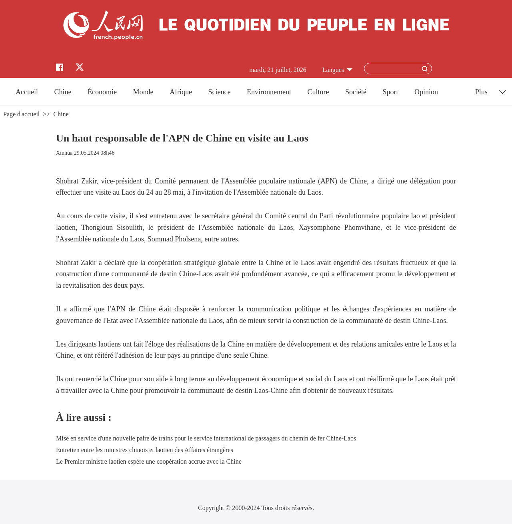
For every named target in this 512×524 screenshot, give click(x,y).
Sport (390, 92)
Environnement (269, 92)
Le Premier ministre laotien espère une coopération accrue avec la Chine (149, 461)
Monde (143, 92)
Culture (318, 92)
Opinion (426, 92)
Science (219, 92)
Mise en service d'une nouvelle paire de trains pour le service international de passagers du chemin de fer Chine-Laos (206, 438)
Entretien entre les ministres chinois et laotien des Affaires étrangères (144, 449)
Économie (102, 92)
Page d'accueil (21, 114)
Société (355, 92)
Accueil (27, 92)
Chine (63, 92)
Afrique (181, 92)
